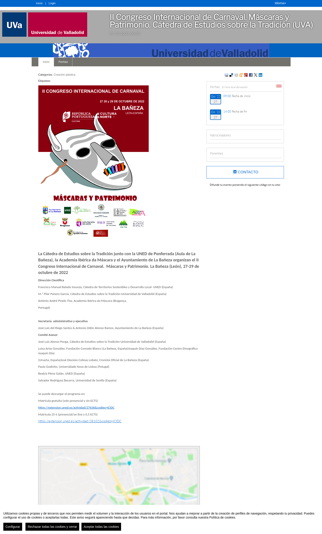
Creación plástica (64, 74)
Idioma (280, 3)
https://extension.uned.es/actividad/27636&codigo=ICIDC (76, 408)
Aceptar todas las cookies (101, 526)
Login (52, 3)
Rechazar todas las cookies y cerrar (52, 526)
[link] (51, 24)
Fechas (63, 61)
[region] (161, 519)
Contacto (245, 172)
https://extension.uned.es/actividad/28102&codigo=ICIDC (79, 421)
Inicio (39, 3)
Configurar (13, 526)
